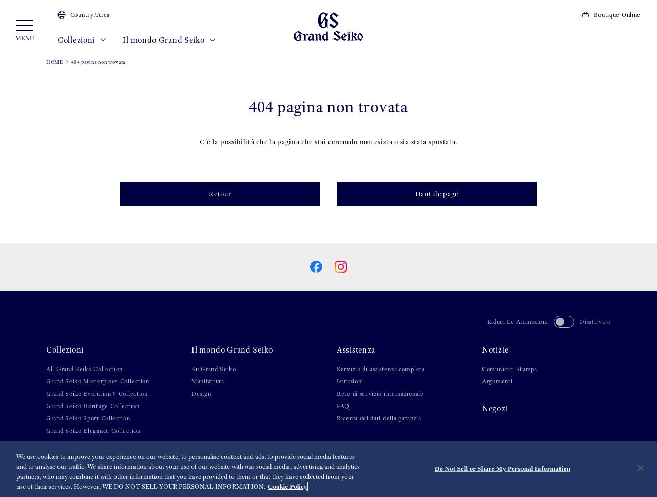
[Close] (640, 467)
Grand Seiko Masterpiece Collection (97, 381)
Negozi (495, 408)
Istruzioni (350, 381)
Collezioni (81, 40)
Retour (220, 193)
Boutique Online (611, 15)
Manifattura (207, 381)
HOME (54, 62)
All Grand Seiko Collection (84, 369)
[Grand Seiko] (328, 26)
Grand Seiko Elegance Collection (93, 431)
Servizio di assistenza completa (381, 369)
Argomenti (497, 381)
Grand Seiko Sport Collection (88, 418)
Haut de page (436, 193)
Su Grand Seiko (213, 369)
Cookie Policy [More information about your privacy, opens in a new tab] (287, 486)
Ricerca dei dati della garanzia (379, 418)
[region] (328, 469)
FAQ (343, 406)
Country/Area (83, 15)
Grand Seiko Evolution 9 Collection (97, 394)
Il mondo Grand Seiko (169, 40)
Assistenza (356, 350)
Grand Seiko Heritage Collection (93, 406)
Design (201, 394)
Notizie (495, 350)
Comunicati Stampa (509, 369)
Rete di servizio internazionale (380, 394)
